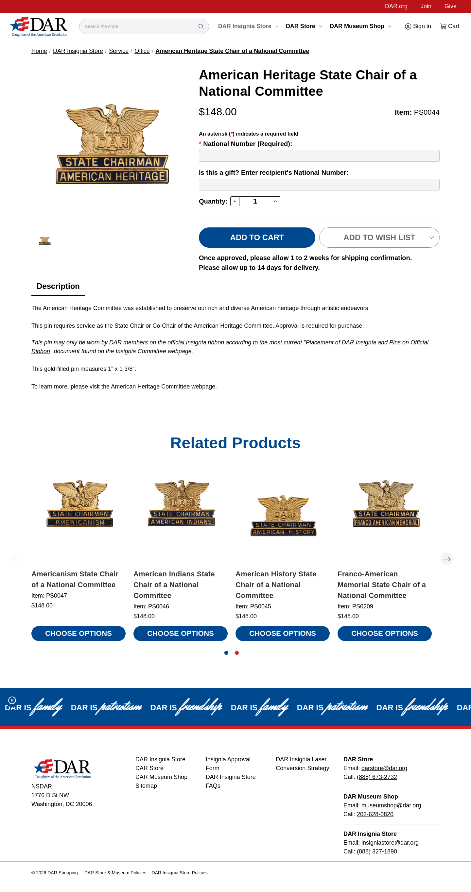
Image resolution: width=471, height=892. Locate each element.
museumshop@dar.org (391, 805)
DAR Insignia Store (248, 26)
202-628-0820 (375, 814)
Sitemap (146, 786)
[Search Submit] (201, 26)
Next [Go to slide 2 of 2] (446, 558)
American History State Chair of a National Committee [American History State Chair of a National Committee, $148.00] (276, 585)
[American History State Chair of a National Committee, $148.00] (282, 517)
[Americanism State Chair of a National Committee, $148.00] (78, 517)
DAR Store (304, 26)
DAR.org (396, 6)
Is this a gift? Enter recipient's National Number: (273, 172)
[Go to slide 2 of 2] (237, 653)
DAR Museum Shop (360, 26)
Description (58, 286)
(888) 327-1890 (377, 851)
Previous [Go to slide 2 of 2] (16, 558)
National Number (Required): (245, 143)
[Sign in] (417, 26)
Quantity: (213, 201)
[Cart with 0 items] (449, 26)
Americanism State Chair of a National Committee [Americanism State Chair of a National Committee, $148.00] (74, 579)
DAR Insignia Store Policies (180, 872)
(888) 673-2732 (377, 777)
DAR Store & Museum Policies (115, 872)
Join (426, 6)
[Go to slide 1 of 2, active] (226, 653)
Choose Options (78, 633)
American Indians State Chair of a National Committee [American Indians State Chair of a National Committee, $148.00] (174, 585)
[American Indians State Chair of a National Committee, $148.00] (180, 517)
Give (451, 6)
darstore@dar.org (384, 768)
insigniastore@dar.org (390, 842)
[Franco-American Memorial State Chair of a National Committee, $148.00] (385, 517)
